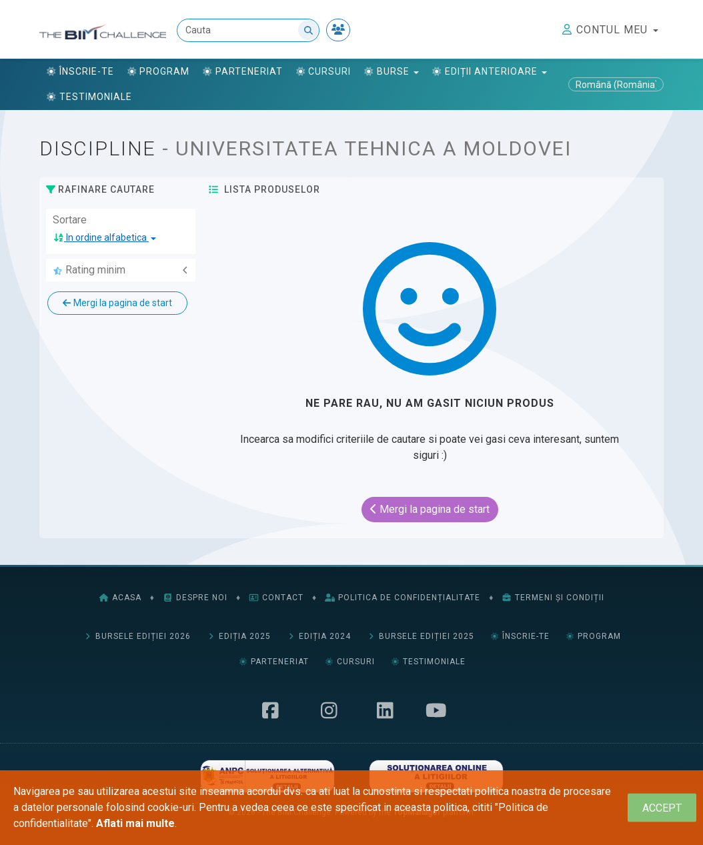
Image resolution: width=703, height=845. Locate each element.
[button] (105, 237)
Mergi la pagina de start (117, 302)
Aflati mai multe (135, 823)
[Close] (662, 808)
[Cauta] (248, 30)
